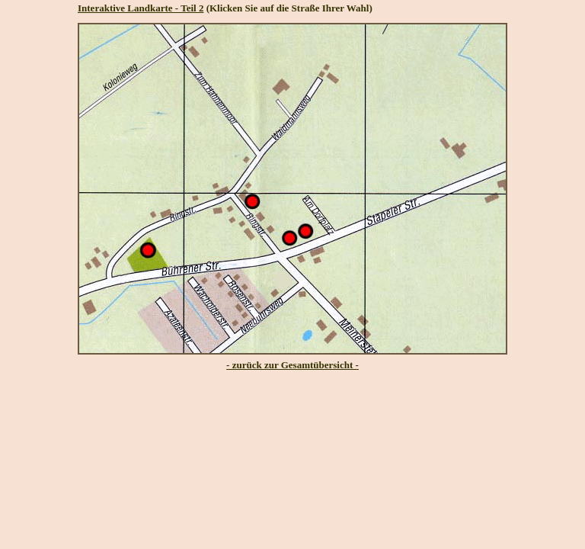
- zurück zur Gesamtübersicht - (292, 365)
